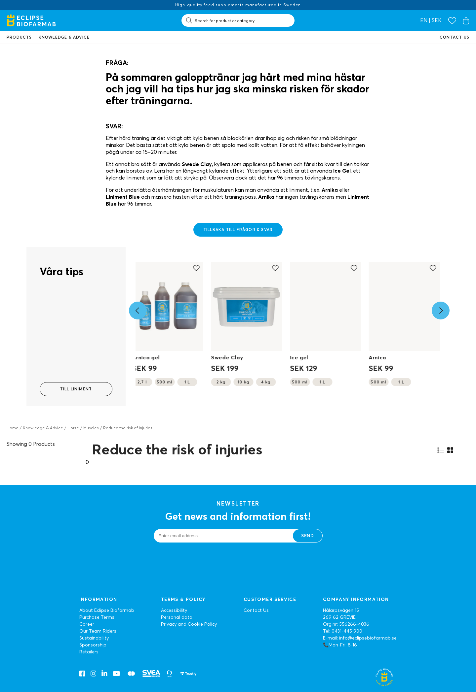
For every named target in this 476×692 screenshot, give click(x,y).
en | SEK (431, 20)
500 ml (164, 381)
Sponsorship (92, 645)
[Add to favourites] (196, 268)
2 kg (221, 381)
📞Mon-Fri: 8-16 (340, 645)
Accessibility (174, 610)
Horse (73, 427)
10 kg (244, 381)
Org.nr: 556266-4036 (346, 624)
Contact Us (256, 610)
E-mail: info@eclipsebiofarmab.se (360, 638)
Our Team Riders (97, 631)
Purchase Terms (96, 617)
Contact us (454, 37)
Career (86, 624)
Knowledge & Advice (43, 427)
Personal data (176, 617)
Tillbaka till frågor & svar (238, 229)
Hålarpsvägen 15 (341, 610)
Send (307, 536)
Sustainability (94, 638)
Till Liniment (76, 388)
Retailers (89, 652)
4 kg (266, 381)
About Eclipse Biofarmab (106, 610)
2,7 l (142, 381)
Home (13, 427)
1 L (187, 381)
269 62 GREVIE (339, 617)
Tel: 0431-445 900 (342, 631)
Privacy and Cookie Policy (189, 624)
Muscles (91, 427)
